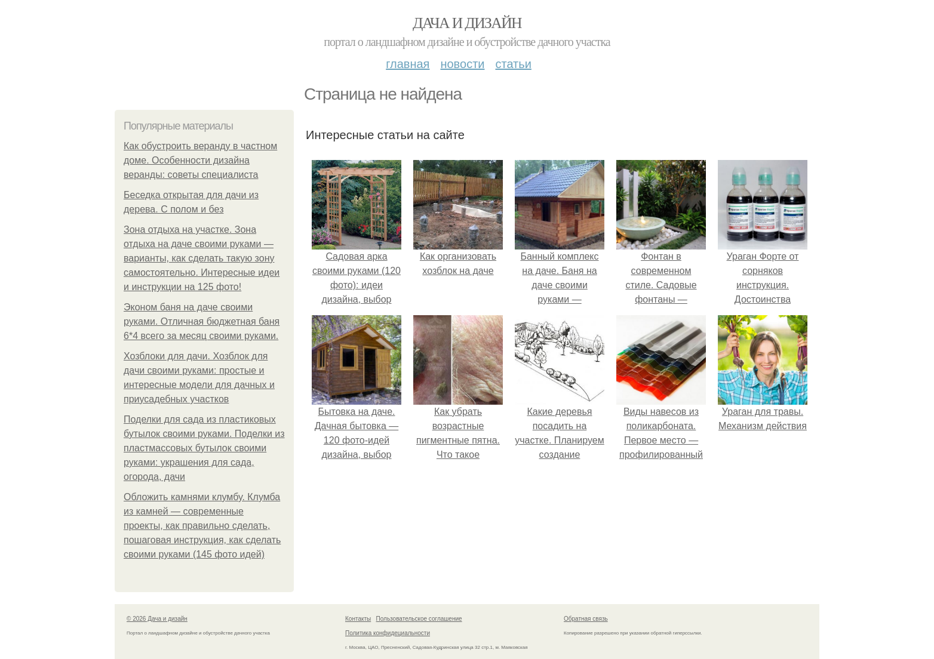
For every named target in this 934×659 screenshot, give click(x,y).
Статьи (513, 63)
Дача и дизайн (467, 23)
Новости (462, 63)
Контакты (358, 618)
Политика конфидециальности (387, 633)
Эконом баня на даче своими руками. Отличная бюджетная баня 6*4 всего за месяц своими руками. (201, 321)
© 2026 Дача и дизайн (157, 618)
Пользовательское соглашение (419, 618)
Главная (407, 63)
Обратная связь (586, 618)
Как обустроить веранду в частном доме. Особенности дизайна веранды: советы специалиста (200, 160)
